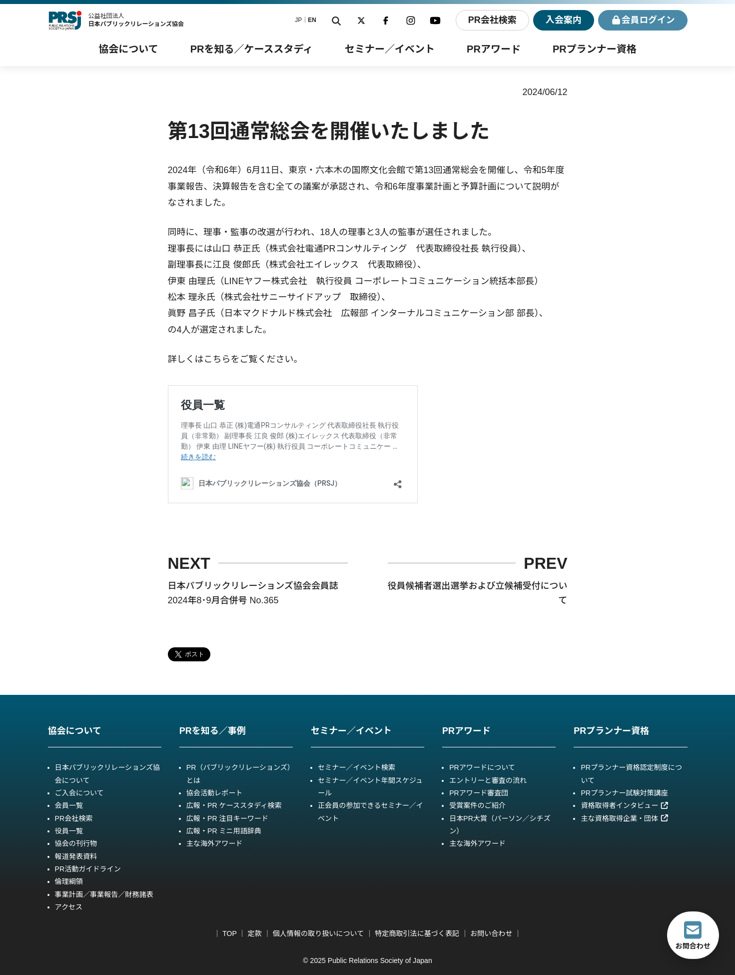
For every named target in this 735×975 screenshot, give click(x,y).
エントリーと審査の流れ (488, 780)
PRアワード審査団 (478, 793)
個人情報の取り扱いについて (318, 933)
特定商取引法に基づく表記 (417, 933)
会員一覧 (69, 805)
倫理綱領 (69, 881)
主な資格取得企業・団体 (625, 818)
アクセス (69, 907)
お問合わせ (693, 935)
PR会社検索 (491, 20)
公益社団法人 (136, 20)
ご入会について (79, 793)
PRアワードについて (482, 767)
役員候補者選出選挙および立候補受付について (478, 593)
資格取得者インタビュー (625, 805)
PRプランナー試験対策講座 (624, 793)
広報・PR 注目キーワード (227, 818)
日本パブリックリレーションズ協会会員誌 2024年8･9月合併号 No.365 (253, 593)
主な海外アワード (214, 843)
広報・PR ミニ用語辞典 (223, 831)
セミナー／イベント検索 (356, 767)
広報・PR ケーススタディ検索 (234, 805)
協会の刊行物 (76, 843)
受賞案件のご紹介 (477, 805)
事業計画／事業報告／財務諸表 (104, 894)
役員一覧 (69, 831)
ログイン (642, 20)
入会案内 (563, 20)
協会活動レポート (214, 793)
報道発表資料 (76, 856)
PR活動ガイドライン (88, 869)
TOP (229, 933)
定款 (255, 933)
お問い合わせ (491, 933)
